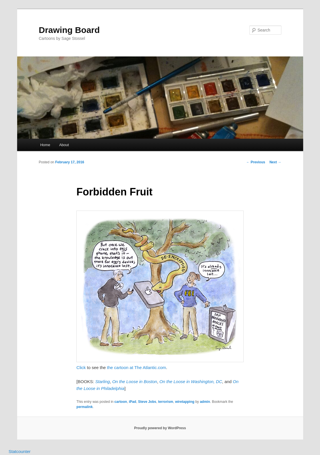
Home (45, 145)
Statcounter (20, 451)
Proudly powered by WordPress (160, 428)
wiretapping (184, 402)
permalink (84, 407)
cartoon (120, 402)
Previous (255, 162)
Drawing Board (69, 30)
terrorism (165, 402)
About (64, 145)
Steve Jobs (147, 402)
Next (275, 162)
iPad (132, 402)
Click (81, 367)
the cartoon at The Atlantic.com (136, 367)
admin (205, 402)
